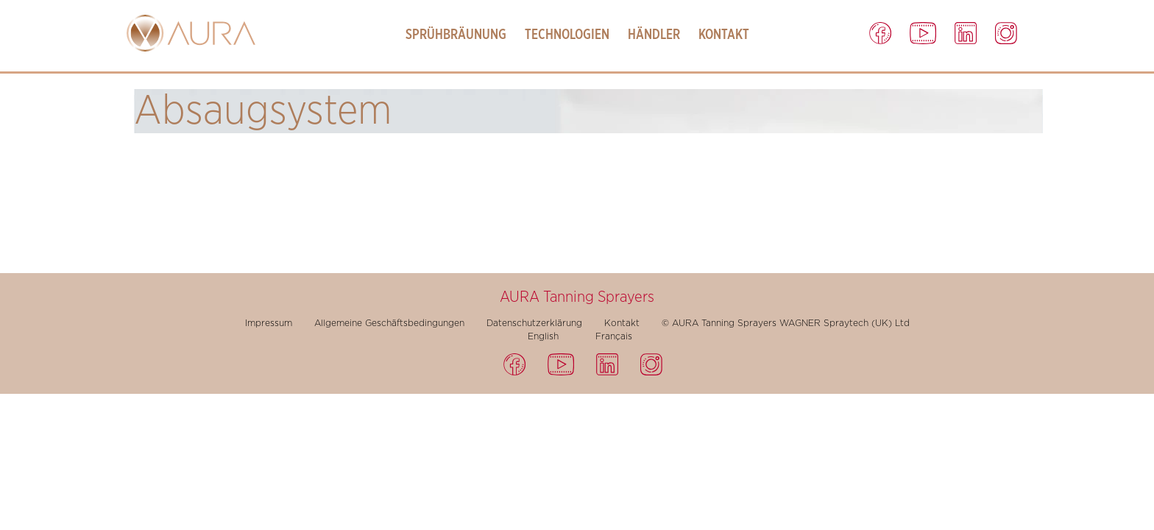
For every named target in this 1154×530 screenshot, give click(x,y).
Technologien (567, 34)
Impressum (268, 323)
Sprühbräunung (456, 34)
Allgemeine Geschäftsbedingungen (389, 323)
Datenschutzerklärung (534, 323)
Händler (654, 34)
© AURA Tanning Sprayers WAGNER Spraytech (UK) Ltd (786, 323)
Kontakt (723, 34)
